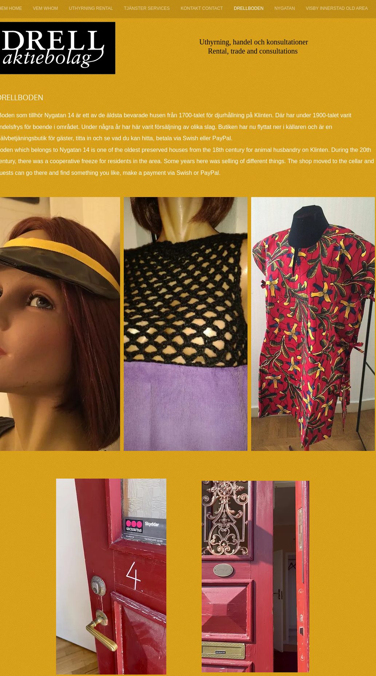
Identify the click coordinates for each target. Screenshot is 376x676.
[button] (186, 324)
